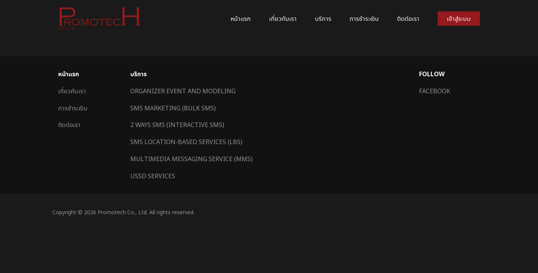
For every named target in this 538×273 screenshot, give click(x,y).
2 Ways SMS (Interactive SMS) (177, 125)
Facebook (434, 91)
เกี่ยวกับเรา (283, 18)
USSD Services (152, 176)
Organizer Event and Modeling (183, 91)
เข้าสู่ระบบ (459, 18)
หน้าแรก (241, 18)
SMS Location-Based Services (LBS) (186, 142)
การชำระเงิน (364, 18)
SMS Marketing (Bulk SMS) (173, 108)
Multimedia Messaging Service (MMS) (191, 159)
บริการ (323, 18)
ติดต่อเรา (408, 18)
